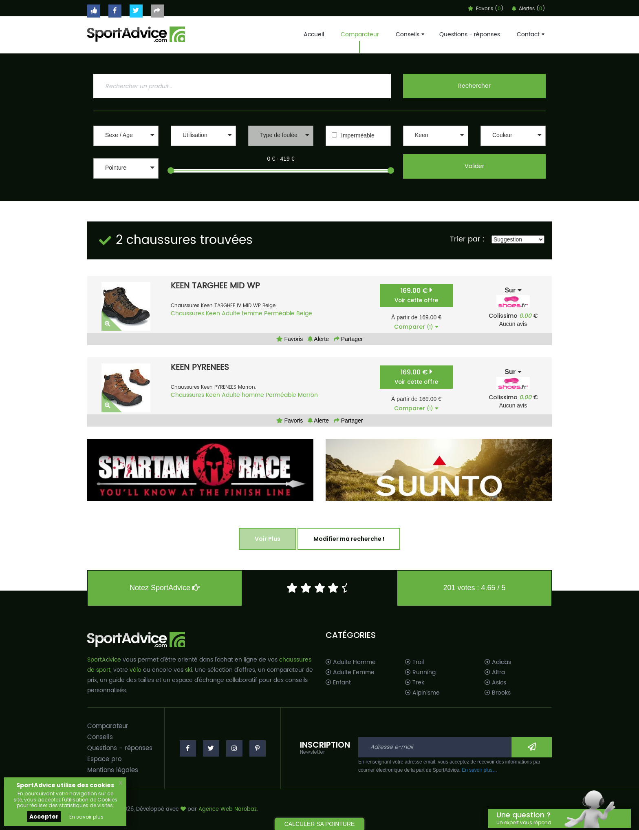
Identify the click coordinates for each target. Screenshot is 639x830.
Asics (495, 683)
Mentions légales (112, 770)
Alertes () (528, 9)
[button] (126, 136)
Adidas (498, 662)
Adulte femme (242, 313)
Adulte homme (243, 395)
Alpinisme (422, 693)
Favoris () (486, 9)
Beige (304, 313)
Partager (348, 339)
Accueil (314, 34)
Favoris (289, 339)
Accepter (44, 816)
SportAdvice (104, 659)
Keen (213, 313)
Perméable (279, 313)
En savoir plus (86, 816)
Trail (414, 662)
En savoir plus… (479, 770)
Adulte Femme (350, 672)
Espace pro (104, 759)
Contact (530, 34)
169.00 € (416, 295)
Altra (495, 672)
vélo (135, 670)
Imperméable (358, 135)
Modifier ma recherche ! (348, 539)
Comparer (416, 327)
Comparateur (360, 34)
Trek (414, 683)
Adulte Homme (351, 662)
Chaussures (187, 313)
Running (420, 672)
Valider (474, 166)
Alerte (318, 339)
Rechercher (474, 86)
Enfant (338, 683)
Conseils (409, 34)
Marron (308, 395)
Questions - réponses (469, 34)
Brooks (498, 693)
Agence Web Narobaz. (228, 809)
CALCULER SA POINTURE (319, 824)
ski (188, 670)
